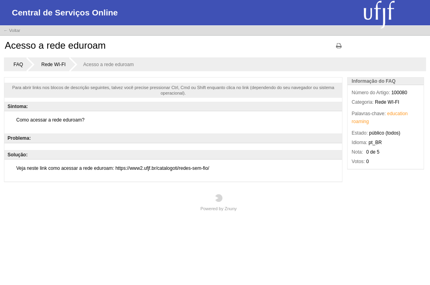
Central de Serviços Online (65, 12)
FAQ (18, 64)
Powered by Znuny (219, 202)
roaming (360, 121)
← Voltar (12, 30)
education (397, 113)
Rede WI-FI (53, 64)
